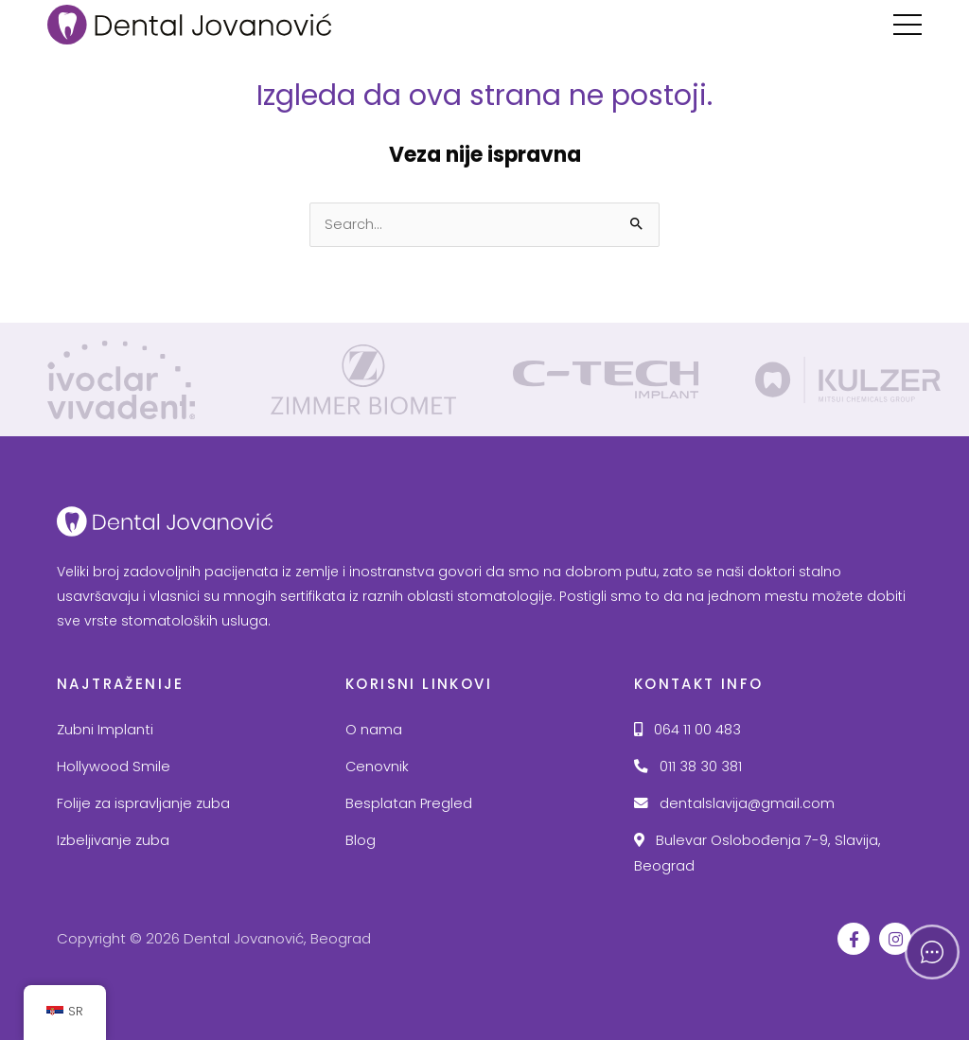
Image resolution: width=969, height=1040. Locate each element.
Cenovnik (377, 766)
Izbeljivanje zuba (113, 840)
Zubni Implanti (105, 729)
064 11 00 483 (687, 729)
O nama (373, 729)
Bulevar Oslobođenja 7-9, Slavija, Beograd (757, 853)
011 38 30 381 (688, 766)
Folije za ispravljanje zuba (143, 803)
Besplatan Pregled (408, 803)
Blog (360, 840)
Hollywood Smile (113, 766)
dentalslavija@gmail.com (734, 803)
